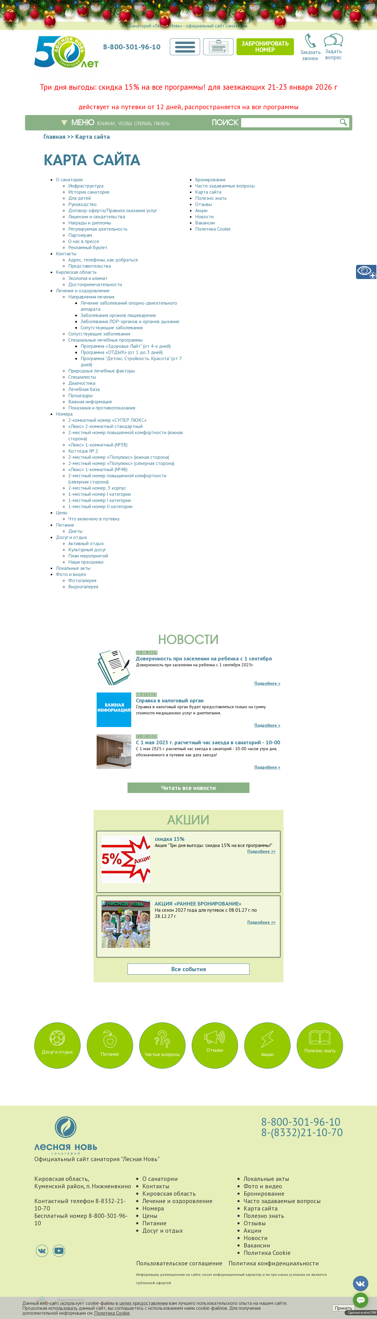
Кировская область (76, 272)
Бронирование (210, 179)
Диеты (75, 531)
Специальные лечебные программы (105, 340)
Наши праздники (85, 562)
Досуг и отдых (71, 537)
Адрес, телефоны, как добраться (103, 260)
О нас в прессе (83, 241)
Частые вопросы (162, 1043)
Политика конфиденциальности (273, 1263)
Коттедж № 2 (83, 451)
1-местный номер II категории (100, 506)
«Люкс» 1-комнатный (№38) (98, 445)
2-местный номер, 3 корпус (97, 488)
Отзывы (203, 204)
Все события (188, 969)
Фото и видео (71, 574)
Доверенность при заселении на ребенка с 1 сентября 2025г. (204, 658)
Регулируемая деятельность (98, 229)
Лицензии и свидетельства (96, 216)
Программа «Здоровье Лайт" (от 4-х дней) (126, 346)
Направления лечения (91, 297)
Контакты (66, 253)
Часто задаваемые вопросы (225, 186)
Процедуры (80, 395)
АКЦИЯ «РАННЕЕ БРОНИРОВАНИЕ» (198, 904)
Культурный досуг (87, 549)
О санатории (69, 179)
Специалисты (82, 377)
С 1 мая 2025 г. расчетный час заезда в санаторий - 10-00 (208, 742)
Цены (61, 512)
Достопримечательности (95, 284)
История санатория (88, 192)
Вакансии (205, 223)
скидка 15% (170, 839)
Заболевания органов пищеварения (118, 315)
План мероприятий (88, 556)
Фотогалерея (82, 580)
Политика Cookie (213, 229)
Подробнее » (267, 683)
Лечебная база (84, 389)
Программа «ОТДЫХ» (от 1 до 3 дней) (122, 352)
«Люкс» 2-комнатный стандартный (105, 426)
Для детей (79, 198)
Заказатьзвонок (310, 47)
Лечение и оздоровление (83, 290)
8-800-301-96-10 (132, 46)
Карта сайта (208, 192)
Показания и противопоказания (101, 408)
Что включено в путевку (93, 519)
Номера (64, 414)
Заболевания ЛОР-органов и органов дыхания (130, 321)
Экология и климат (87, 278)
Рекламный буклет (87, 247)
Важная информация (90, 401)
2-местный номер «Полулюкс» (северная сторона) (121, 463)
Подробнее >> (261, 851)
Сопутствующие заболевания (112, 327)
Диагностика (81, 383)
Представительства (89, 266)
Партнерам (80, 235)
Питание (65, 525)
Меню (120, 122)
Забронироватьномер (265, 46)
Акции (201, 210)
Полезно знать (211, 198)
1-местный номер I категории (99, 494)
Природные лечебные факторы (101, 371)
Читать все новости (188, 788)
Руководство (82, 204)
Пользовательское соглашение (179, 1263)
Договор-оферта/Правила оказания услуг (112, 210)
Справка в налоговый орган (169, 700)
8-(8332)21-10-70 (302, 1132)
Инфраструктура (85, 186)
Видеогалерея (83, 586)
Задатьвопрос (333, 47)
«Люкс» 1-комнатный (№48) (98, 469)
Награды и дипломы (89, 223)
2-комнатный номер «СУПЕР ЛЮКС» (107, 420)
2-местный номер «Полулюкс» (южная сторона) (118, 457)
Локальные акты (73, 568)
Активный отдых (86, 543)
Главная (54, 137)
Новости (204, 216)
